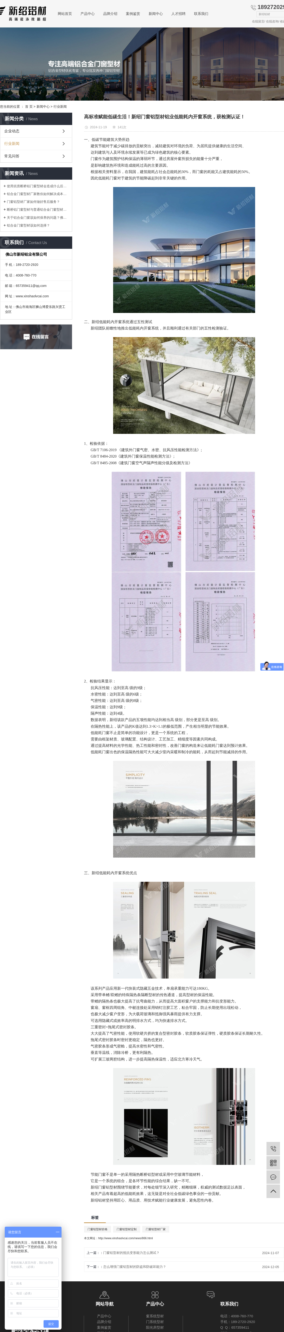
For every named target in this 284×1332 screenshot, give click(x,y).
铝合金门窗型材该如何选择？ (28, 225)
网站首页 (65, 14)
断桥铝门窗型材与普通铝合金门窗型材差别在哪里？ (38, 209)
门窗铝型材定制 (127, 1229)
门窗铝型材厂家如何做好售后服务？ (33, 202)
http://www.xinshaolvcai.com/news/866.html (125, 1238)
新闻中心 (156, 14)
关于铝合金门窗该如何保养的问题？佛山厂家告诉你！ (38, 217)
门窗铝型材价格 (97, 1229)
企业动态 (11, 131)
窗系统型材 (155, 1316)
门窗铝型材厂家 (156, 1229)
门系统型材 (155, 1322)
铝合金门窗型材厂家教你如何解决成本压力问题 (38, 194)
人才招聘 (178, 14)
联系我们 (201, 14)
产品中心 (87, 14)
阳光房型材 (155, 1327)
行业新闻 (60, 106)
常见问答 (11, 156)
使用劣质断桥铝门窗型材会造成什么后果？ (38, 186)
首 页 (29, 106)
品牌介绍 (110, 14)
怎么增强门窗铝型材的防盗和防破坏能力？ (134, 1267)
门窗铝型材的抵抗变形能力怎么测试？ (131, 1253)
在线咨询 (272, 21)
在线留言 (258, 21)
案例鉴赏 (133, 14)
